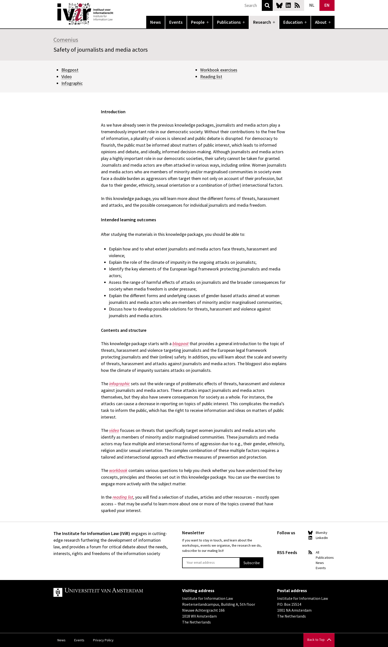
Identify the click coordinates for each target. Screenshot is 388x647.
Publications (229, 22)
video (114, 430)
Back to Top (316, 639)
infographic (119, 383)
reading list (123, 497)
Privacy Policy (103, 640)
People (198, 22)
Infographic (72, 83)
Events (176, 22)
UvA (110, 592)
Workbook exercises (218, 70)
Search (267, 5)
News (155, 22)
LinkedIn (288, 5)
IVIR (116, 14)
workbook (118, 470)
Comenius (65, 40)
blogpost (180, 343)
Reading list (211, 76)
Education (293, 22)
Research (262, 22)
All (317, 552)
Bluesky (279, 5)
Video (66, 76)
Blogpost (69, 70)
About (321, 22)
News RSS (297, 5)
